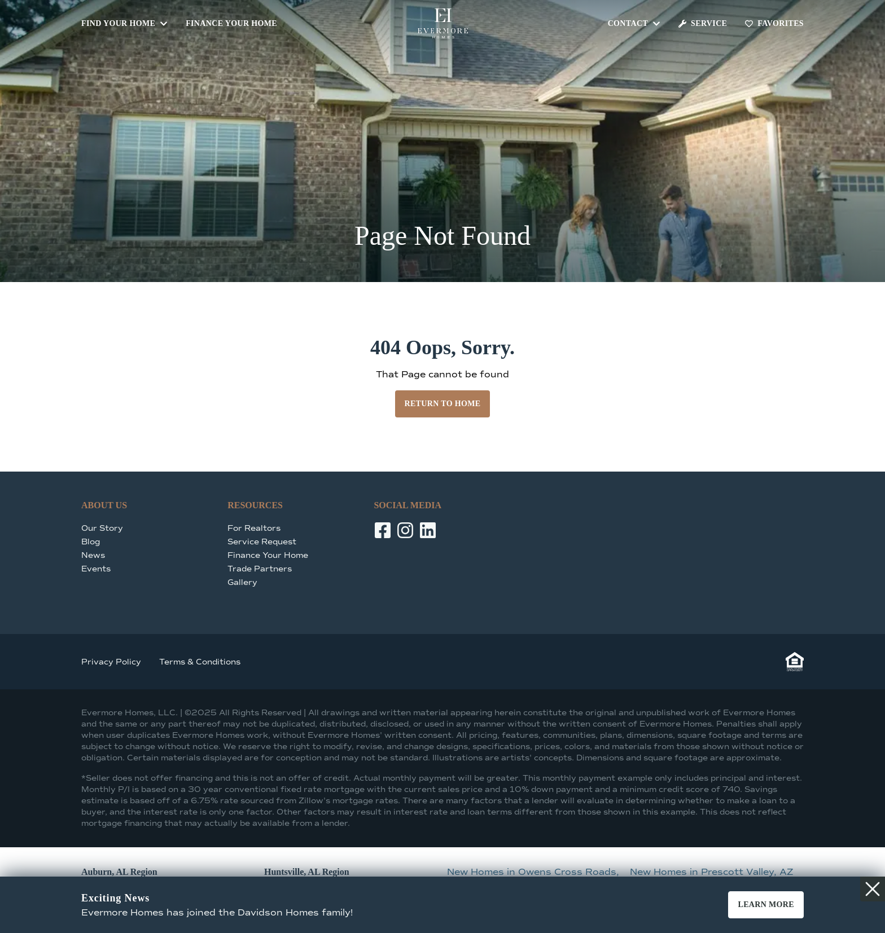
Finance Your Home (231, 23)
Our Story (102, 528)
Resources (255, 505)
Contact (634, 23)
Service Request (261, 542)
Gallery (242, 582)
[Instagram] (405, 530)
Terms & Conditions (199, 662)
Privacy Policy (111, 662)
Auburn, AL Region (119, 872)
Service (702, 23)
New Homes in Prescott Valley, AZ (711, 871)
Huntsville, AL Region (306, 872)
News (93, 555)
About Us (104, 505)
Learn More (766, 904)
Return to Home (442, 403)
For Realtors (254, 528)
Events (96, 569)
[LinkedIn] (428, 530)
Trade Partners (259, 569)
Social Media (407, 505)
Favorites (774, 23)
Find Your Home (124, 23)
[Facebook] (383, 530)
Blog (90, 542)
